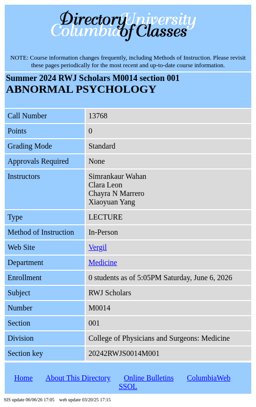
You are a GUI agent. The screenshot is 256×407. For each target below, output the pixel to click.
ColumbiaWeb (208, 378)
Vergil (97, 247)
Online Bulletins (149, 378)
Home (23, 378)
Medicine (102, 262)
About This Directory (77, 378)
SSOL (128, 386)
